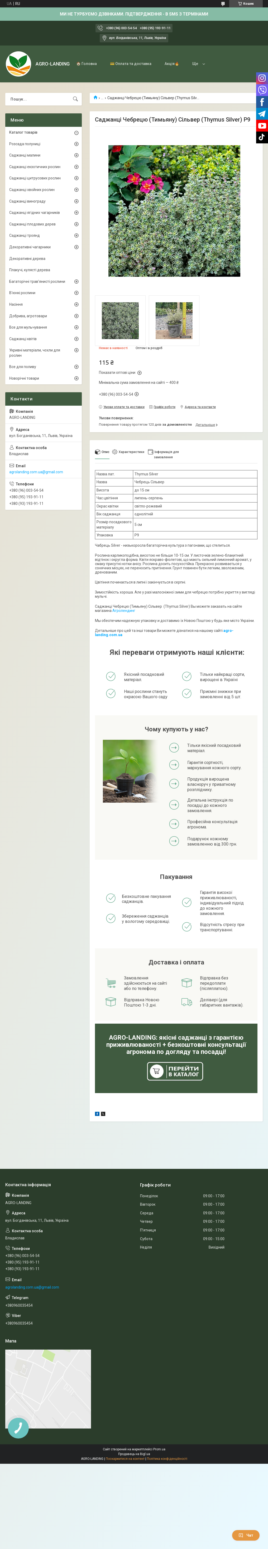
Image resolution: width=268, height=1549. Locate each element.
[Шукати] (75, 99)
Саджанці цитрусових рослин (35, 178)
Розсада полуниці (24, 144)
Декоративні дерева (27, 259)
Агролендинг (123, 610)
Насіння (16, 304)
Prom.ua (159, 1449)
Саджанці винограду (27, 201)
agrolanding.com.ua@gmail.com (36, 472)
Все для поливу (22, 367)
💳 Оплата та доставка (130, 64)
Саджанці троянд (24, 235)
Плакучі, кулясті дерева (29, 270)
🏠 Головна (86, 64)
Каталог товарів (23, 132)
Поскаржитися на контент (125, 1459)
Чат (245, 1535)
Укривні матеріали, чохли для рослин (34, 353)
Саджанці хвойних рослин (32, 190)
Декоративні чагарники (30, 247)
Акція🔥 (172, 64)
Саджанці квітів (23, 339)
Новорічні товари (24, 378)
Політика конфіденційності (167, 1459)
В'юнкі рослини (22, 293)
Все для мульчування (28, 327)
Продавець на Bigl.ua (134, 1454)
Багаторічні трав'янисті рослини (37, 281)
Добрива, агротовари (28, 316)
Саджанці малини (24, 155)
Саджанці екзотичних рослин (34, 167)
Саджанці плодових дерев (32, 224)
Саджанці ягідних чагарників (34, 212)
